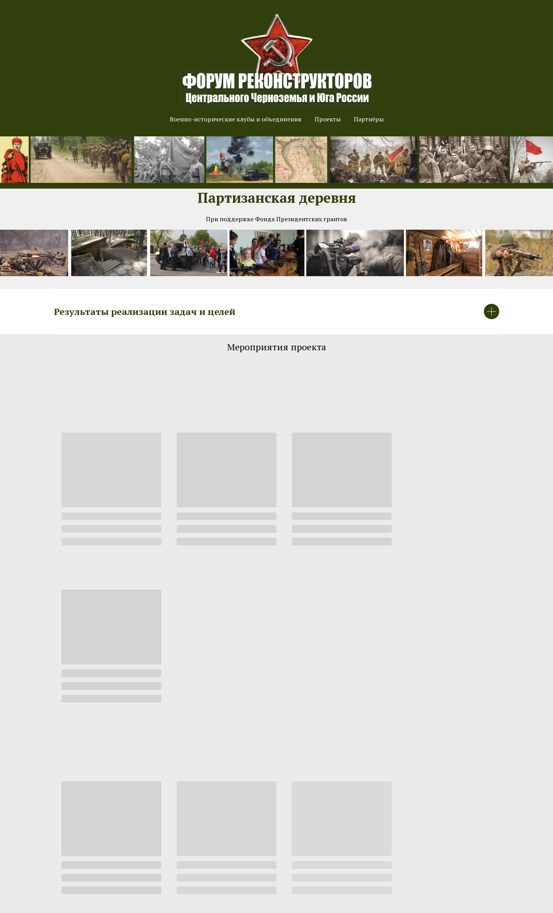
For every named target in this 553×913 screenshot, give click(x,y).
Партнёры (369, 119)
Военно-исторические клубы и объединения (235, 119)
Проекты (328, 119)
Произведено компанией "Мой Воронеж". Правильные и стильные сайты (277, 905)
